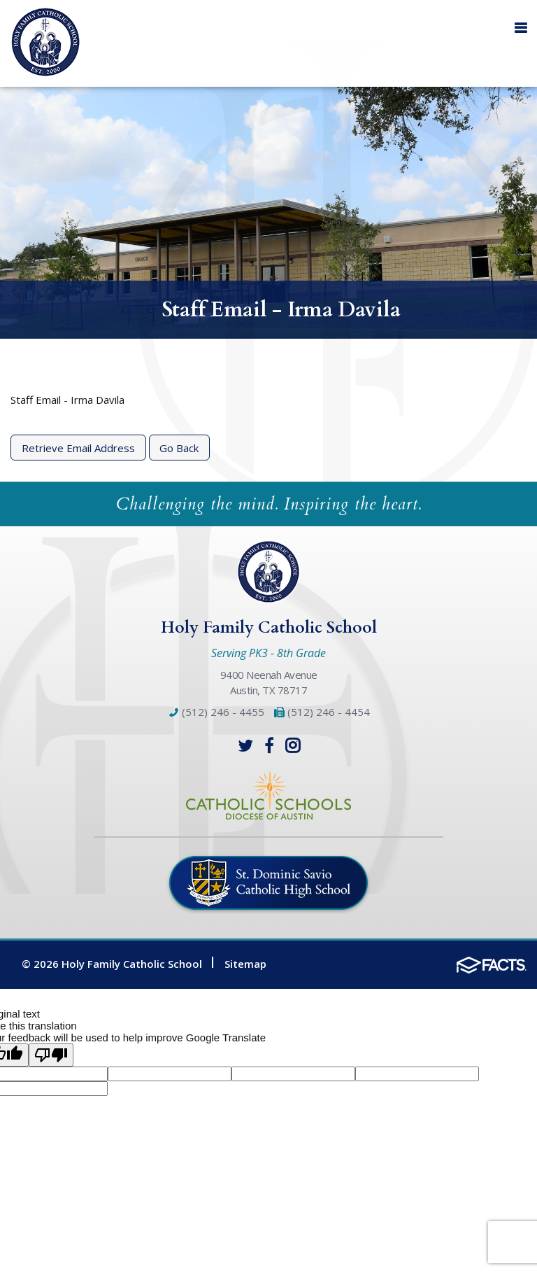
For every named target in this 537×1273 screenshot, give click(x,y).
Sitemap (245, 964)
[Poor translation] (51, 1055)
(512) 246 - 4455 (216, 712)
